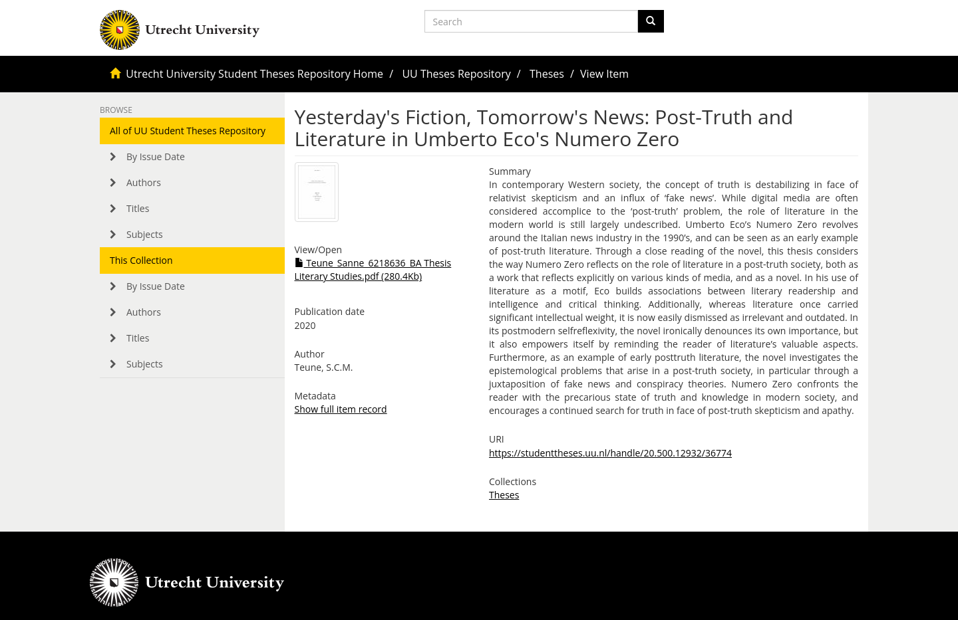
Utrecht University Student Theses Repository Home (254, 73)
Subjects (144, 234)
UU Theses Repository (456, 73)
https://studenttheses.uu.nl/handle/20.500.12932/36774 (610, 453)
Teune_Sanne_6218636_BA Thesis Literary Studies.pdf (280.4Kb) (373, 269)
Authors (143, 182)
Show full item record (341, 409)
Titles (137, 208)
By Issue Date (155, 156)
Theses (547, 73)
